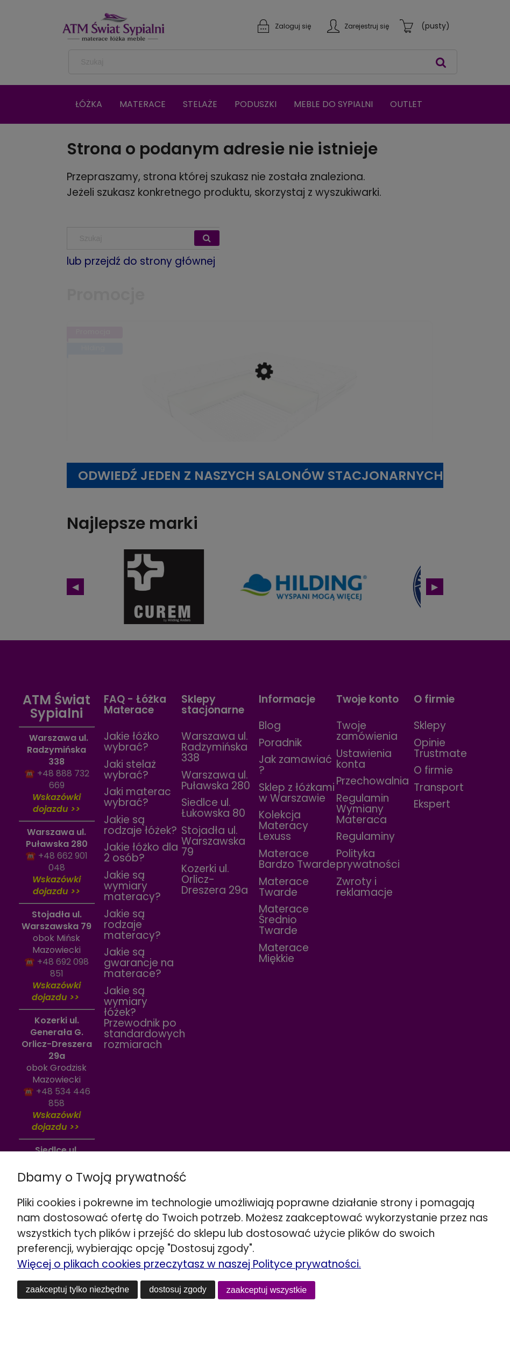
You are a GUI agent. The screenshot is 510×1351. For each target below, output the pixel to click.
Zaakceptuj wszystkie (266, 1290)
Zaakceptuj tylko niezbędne (77, 1290)
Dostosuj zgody (178, 1290)
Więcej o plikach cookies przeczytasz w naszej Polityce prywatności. (189, 1264)
